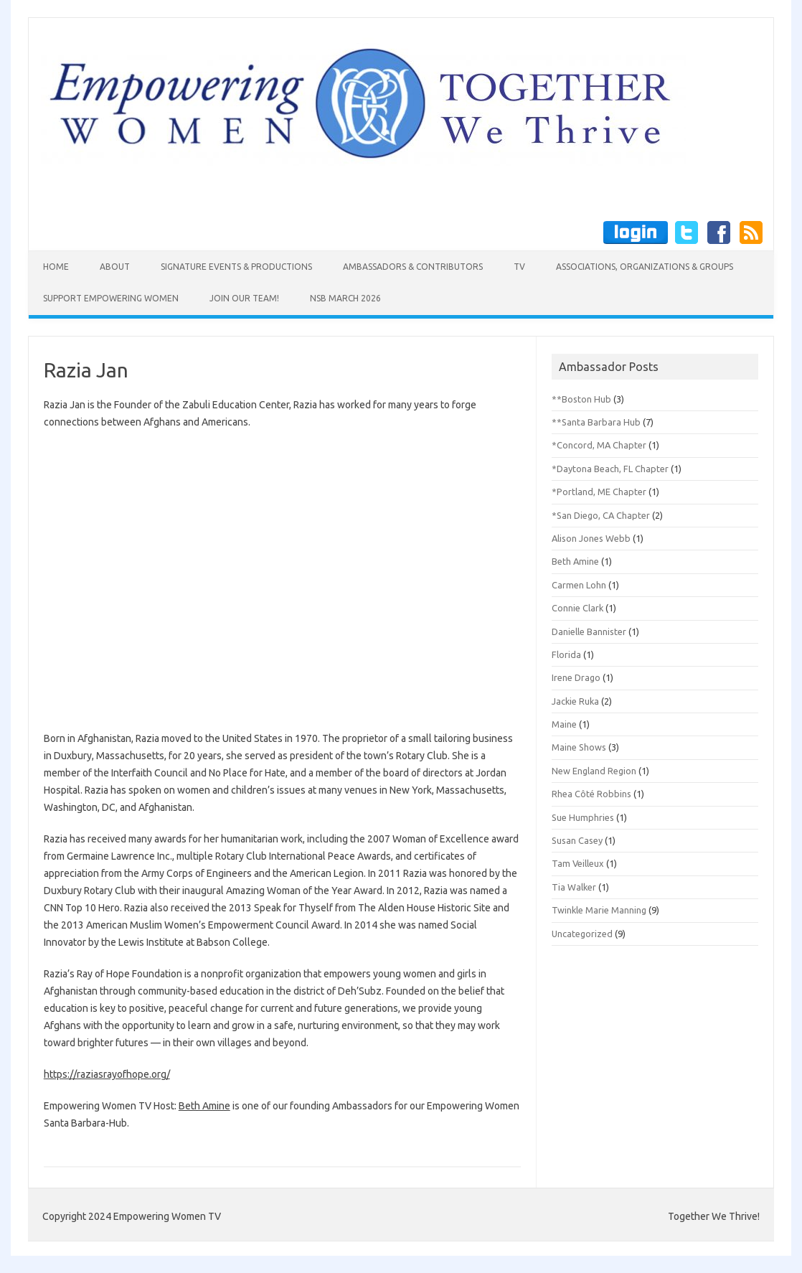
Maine (564, 724)
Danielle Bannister (589, 631)
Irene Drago (576, 677)
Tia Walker (574, 887)
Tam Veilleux (578, 863)
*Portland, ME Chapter (599, 492)
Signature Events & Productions (236, 266)
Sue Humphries (583, 817)
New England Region (594, 771)
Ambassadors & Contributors (413, 266)
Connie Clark (577, 608)
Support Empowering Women (111, 298)
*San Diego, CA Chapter (601, 515)
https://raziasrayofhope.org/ (107, 1074)
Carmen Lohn (579, 585)
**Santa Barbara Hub (596, 422)
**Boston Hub (581, 399)
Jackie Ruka (575, 701)
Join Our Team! (244, 298)
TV (519, 266)
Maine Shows (579, 747)
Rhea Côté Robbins (591, 794)
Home (56, 266)
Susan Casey (577, 840)
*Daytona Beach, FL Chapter (610, 469)
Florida (566, 654)
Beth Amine (204, 1106)
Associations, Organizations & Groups (644, 266)
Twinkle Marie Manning (599, 910)
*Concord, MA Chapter (599, 445)
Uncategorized (582, 934)
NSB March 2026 (345, 298)
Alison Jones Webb (591, 538)
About (115, 266)
